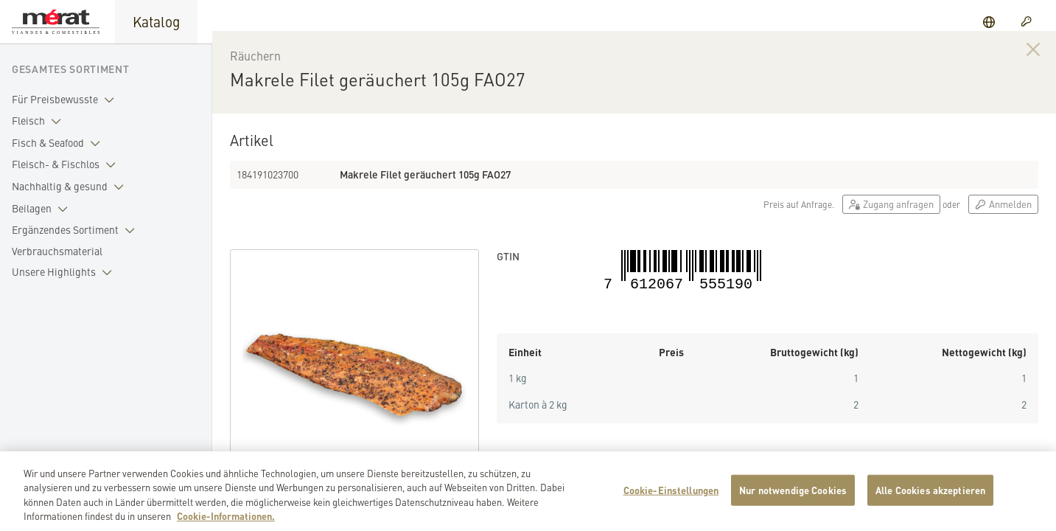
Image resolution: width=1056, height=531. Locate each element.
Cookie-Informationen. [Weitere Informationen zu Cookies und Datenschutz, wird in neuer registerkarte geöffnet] (226, 523)
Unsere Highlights (65, 272)
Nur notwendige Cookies (793, 496)
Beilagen (43, 209)
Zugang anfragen (891, 217)
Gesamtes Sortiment (71, 68)
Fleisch (39, 121)
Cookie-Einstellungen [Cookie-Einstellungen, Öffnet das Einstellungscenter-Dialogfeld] (671, 496)
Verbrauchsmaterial (57, 250)
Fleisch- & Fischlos (67, 164)
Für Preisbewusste (66, 99)
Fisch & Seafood (59, 143)
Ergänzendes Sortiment (76, 230)
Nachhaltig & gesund (71, 186)
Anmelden (1003, 217)
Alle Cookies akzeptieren (930, 496)
